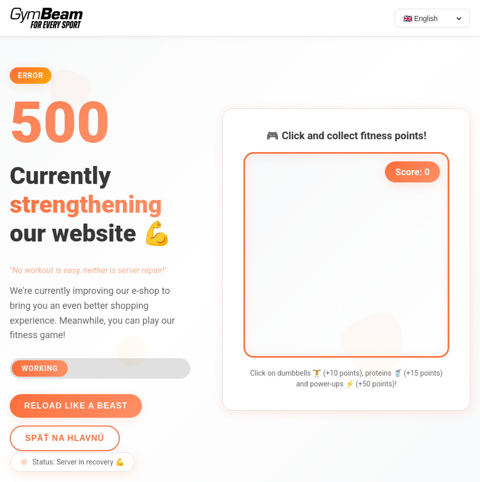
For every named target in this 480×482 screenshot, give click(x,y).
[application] (348, 255)
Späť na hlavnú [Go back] (62, 438)
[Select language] (432, 18)
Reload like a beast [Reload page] (74, 405)
